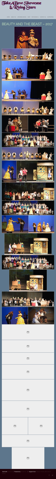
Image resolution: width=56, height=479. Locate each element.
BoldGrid (9, 471)
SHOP (29, 17)
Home (8, 17)
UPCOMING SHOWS (21, 17)
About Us (13, 17)
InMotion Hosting (40, 471)
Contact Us (43, 17)
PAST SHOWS (35, 17)
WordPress (24, 471)
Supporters (50, 17)
